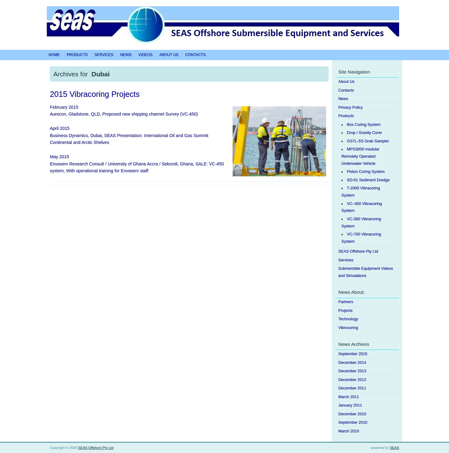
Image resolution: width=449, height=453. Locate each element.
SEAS (394, 448)
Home (54, 55)
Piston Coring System (366, 171)
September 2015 (352, 354)
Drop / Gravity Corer (364, 133)
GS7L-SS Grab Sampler (368, 141)
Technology (348, 319)
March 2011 (348, 397)
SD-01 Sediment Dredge (368, 180)
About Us (168, 55)
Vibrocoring (348, 328)
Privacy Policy (350, 107)
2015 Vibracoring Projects (95, 94)
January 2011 (350, 405)
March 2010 (348, 431)
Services (103, 55)
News (126, 55)
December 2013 (352, 371)
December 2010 (352, 414)
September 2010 (352, 422)
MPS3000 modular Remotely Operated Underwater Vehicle (360, 156)
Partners (345, 302)
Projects (345, 310)
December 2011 (352, 388)
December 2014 (352, 362)
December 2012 (352, 380)
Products (77, 55)
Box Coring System (364, 124)
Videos (145, 55)
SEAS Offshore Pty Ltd (358, 251)
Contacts (195, 55)
